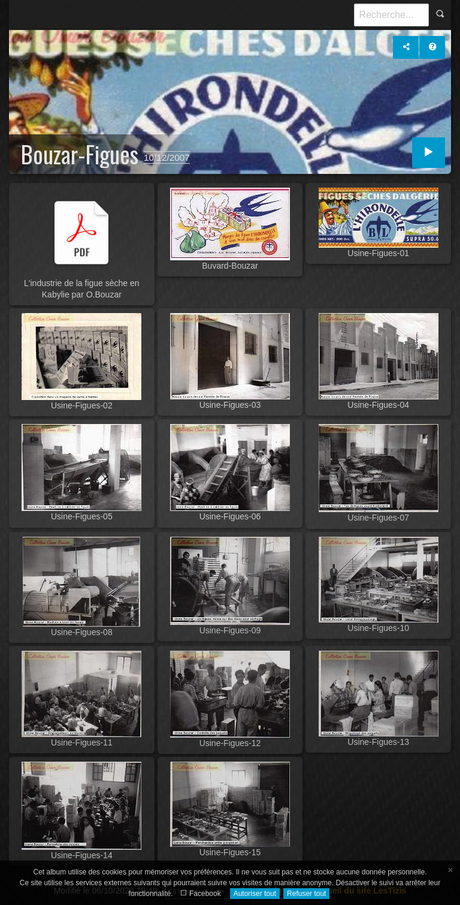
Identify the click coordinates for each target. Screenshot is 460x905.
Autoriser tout (255, 893)
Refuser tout (306, 893)
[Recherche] (391, 15)
